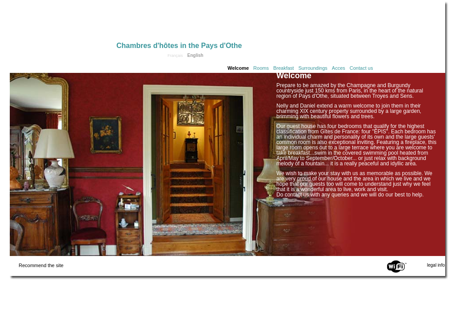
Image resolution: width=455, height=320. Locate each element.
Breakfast (283, 68)
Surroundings (312, 68)
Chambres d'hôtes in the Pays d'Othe (179, 45)
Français (175, 55)
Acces (338, 68)
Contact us (361, 68)
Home (63, 23)
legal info (436, 265)
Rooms (261, 68)
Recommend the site (41, 265)
